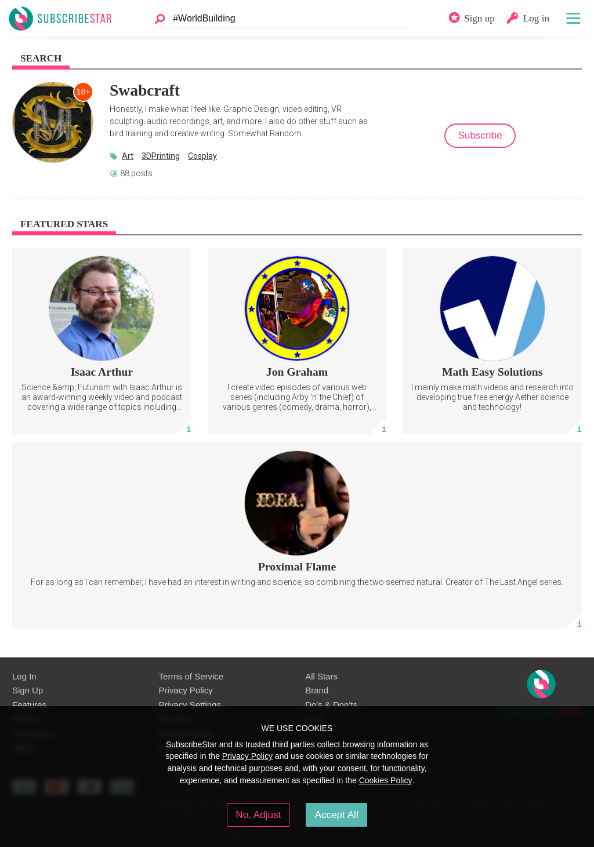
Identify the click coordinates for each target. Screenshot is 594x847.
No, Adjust (258, 814)
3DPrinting (161, 156)
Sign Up (27, 690)
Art (127, 156)
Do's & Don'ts (331, 705)
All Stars (321, 676)
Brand (316, 690)
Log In (24, 676)
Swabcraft (145, 90)
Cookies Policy (385, 780)
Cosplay (202, 156)
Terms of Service (191, 676)
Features (29, 705)
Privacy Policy (186, 690)
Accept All (336, 814)
